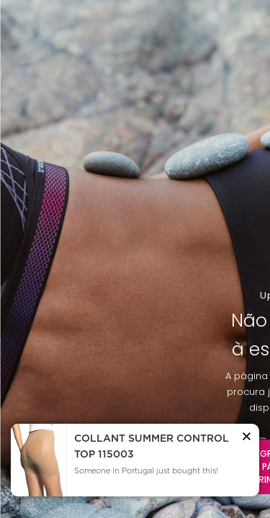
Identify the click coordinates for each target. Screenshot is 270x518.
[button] (247, 438)
